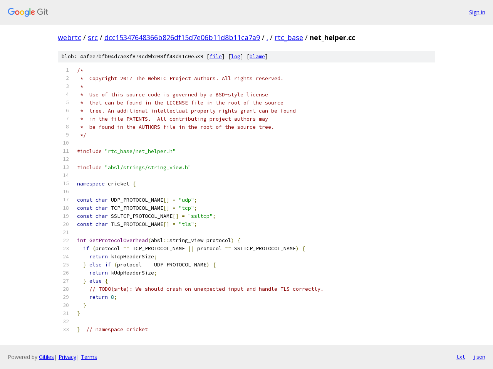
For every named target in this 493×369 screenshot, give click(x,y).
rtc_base (289, 37)
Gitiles (46, 357)
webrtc (69, 37)
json (479, 356)
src (93, 37)
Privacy (67, 357)
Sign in (477, 12)
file (216, 56)
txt (460, 356)
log (235, 56)
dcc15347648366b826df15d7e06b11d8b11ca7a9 (182, 37)
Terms (89, 357)
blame (257, 56)
